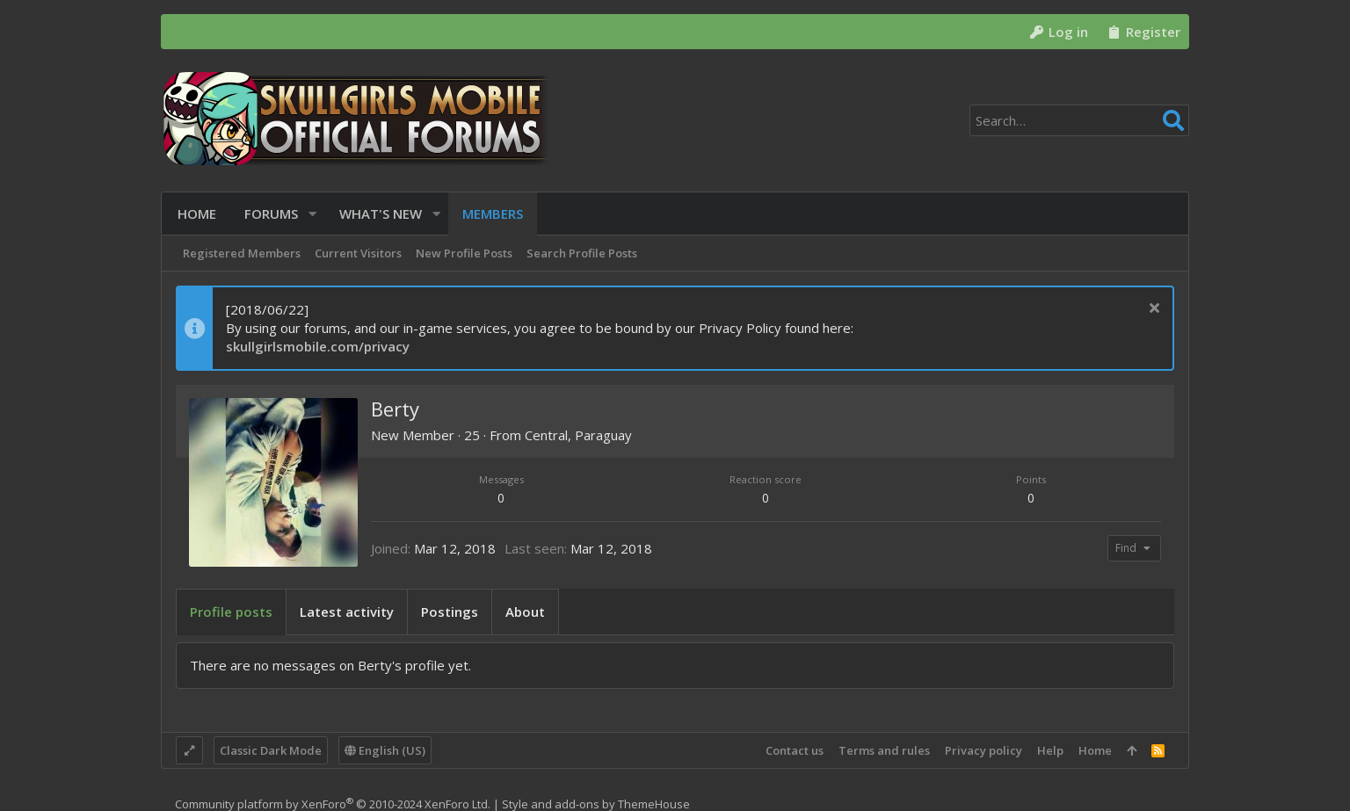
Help (1050, 750)
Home (1095, 750)
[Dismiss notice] (1151, 310)
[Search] (1079, 120)
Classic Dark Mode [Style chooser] (271, 750)
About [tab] (525, 611)
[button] (310, 214)
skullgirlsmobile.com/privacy (318, 346)
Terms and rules (884, 750)
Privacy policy (983, 750)
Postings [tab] (449, 611)
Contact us (795, 750)
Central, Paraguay (578, 435)
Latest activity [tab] (347, 611)
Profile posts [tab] (231, 611)
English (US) (385, 750)
